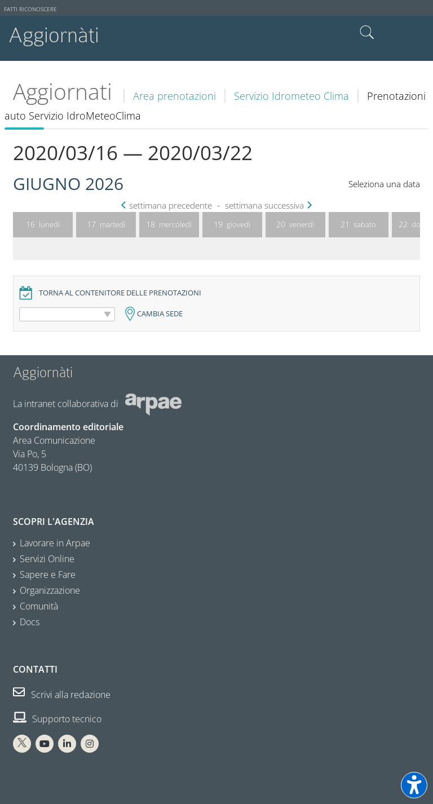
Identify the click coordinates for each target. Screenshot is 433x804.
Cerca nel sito (367, 33)
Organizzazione (50, 590)
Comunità (39, 606)
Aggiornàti (53, 35)
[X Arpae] (22, 743)
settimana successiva (267, 205)
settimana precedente (167, 205)
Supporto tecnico (57, 719)
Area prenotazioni (174, 96)
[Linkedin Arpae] (67, 743)
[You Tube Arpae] (45, 743)
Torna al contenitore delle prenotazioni (120, 293)
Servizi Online (47, 559)
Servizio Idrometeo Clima (291, 96)
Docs (29, 622)
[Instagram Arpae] (90, 743)
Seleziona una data (384, 184)
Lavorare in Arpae (55, 543)
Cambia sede (160, 314)
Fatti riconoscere (30, 9)
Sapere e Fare (48, 574)
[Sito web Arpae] (153, 403)
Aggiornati (62, 91)
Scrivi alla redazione (62, 694)
